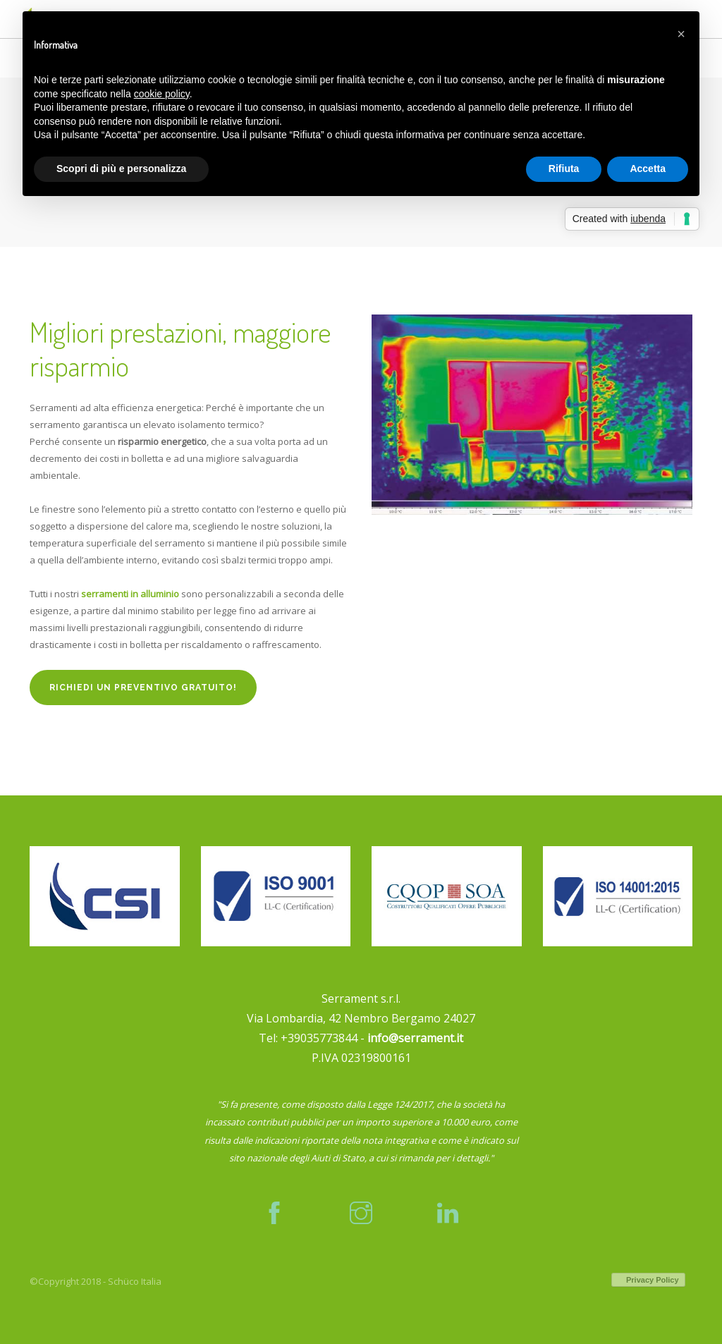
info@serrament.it (415, 1038)
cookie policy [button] (162, 93)
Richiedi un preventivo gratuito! (143, 687)
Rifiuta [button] (564, 168)
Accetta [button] (648, 168)
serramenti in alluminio (130, 593)
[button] (681, 34)
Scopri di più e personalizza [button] (121, 168)
